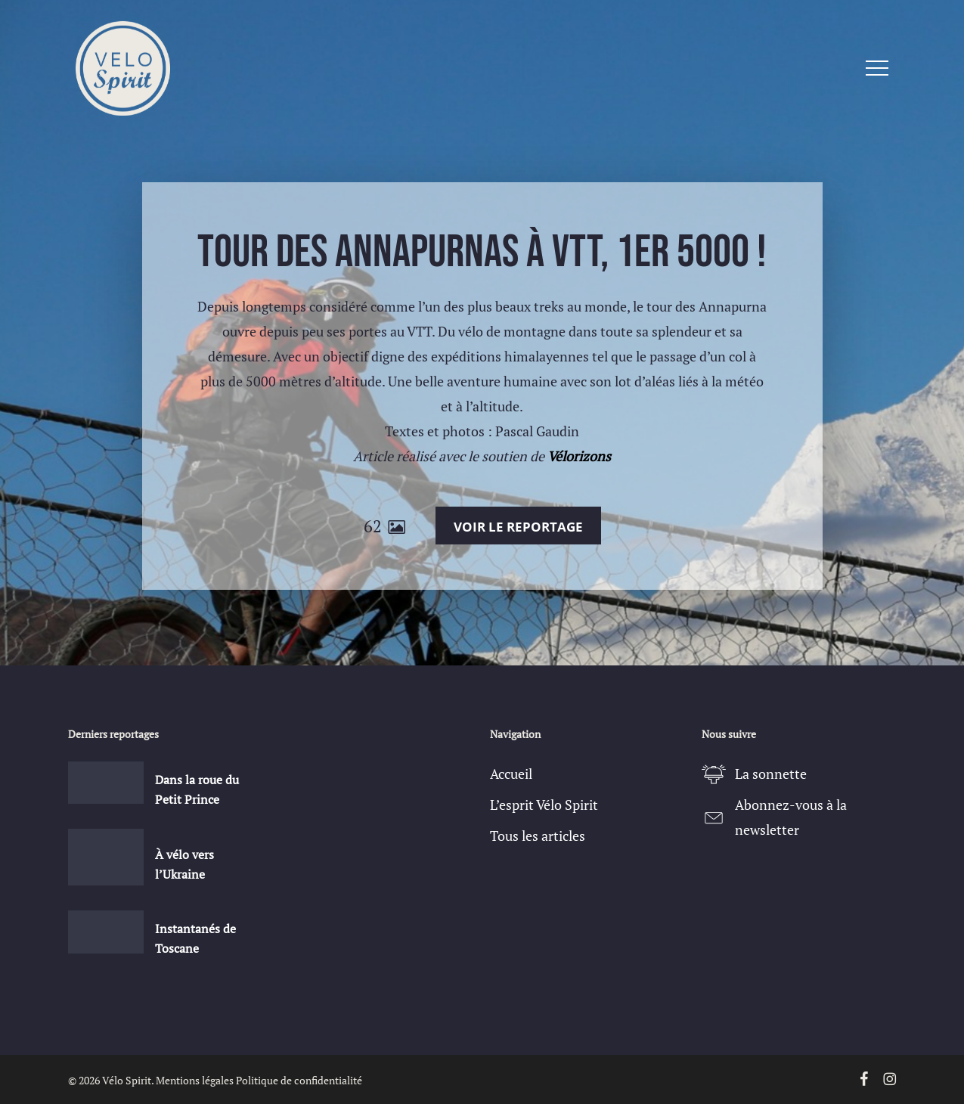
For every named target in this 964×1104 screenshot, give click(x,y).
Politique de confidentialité (299, 1080)
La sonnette (771, 773)
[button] (877, 68)
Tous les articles (537, 835)
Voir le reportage (518, 526)
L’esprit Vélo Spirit (544, 804)
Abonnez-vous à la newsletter (791, 817)
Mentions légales (195, 1080)
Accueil (511, 773)
